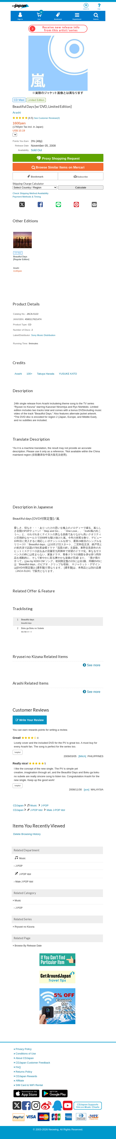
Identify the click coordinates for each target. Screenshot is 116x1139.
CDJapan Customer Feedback (33, 1062)
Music (33, 805)
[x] (17, 1106)
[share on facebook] (40, 203)
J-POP (45, 805)
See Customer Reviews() (47, 118)
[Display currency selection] (15, 135)
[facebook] (26, 1105)
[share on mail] (94, 203)
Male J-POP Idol (56, 810)
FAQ (18, 1067)
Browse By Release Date (28, 945)
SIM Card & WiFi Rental (29, 1085)
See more (93, 665)
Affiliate (20, 1080)
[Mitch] (82, 756)
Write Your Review (30, 720)
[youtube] (67, 1106)
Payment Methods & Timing (27, 196)
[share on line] (58, 203)
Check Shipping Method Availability (31, 193)
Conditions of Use (26, 1053)
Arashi (17, 112)
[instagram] (35, 1105)
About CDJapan (25, 1058)
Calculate (80, 187)
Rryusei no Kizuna (24, 926)
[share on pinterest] (76, 203)
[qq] (57, 1105)
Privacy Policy (24, 1049)
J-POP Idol (36, 810)
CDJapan (18, 805)
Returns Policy (24, 1071)
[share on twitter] (22, 203)
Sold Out (36, 150)
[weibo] (46, 1105)
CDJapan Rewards (26, 1076)
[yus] (86, 789)
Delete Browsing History (27, 834)
